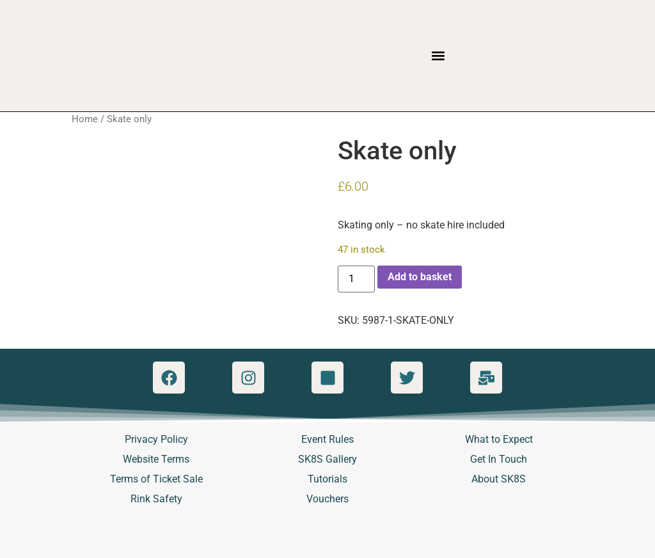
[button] (438, 56)
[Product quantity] (356, 279)
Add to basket (420, 277)
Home (85, 119)
